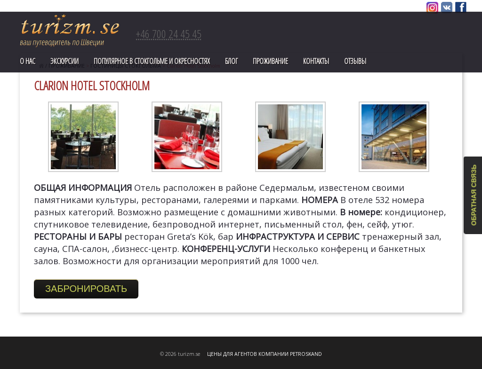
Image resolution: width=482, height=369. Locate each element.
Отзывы (355, 61)
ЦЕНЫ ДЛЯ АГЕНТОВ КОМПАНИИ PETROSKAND (264, 354)
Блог (231, 61)
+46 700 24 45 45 (168, 33)
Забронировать (86, 288)
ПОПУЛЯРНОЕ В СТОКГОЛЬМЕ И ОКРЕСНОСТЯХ (152, 61)
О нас (27, 61)
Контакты (316, 61)
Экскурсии (64, 61)
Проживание (270, 61)
